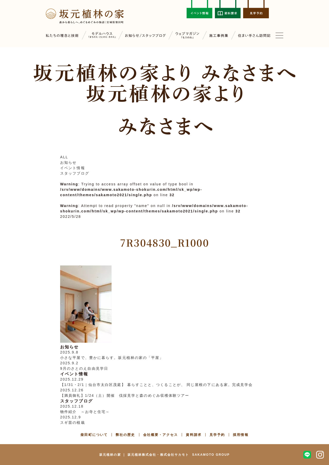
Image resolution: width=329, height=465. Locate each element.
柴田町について (94, 435)
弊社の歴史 (125, 435)
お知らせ (68, 162)
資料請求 (193, 435)
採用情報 (240, 435)
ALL (64, 157)
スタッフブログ (74, 173)
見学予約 (217, 435)
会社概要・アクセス (160, 435)
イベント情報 (72, 168)
